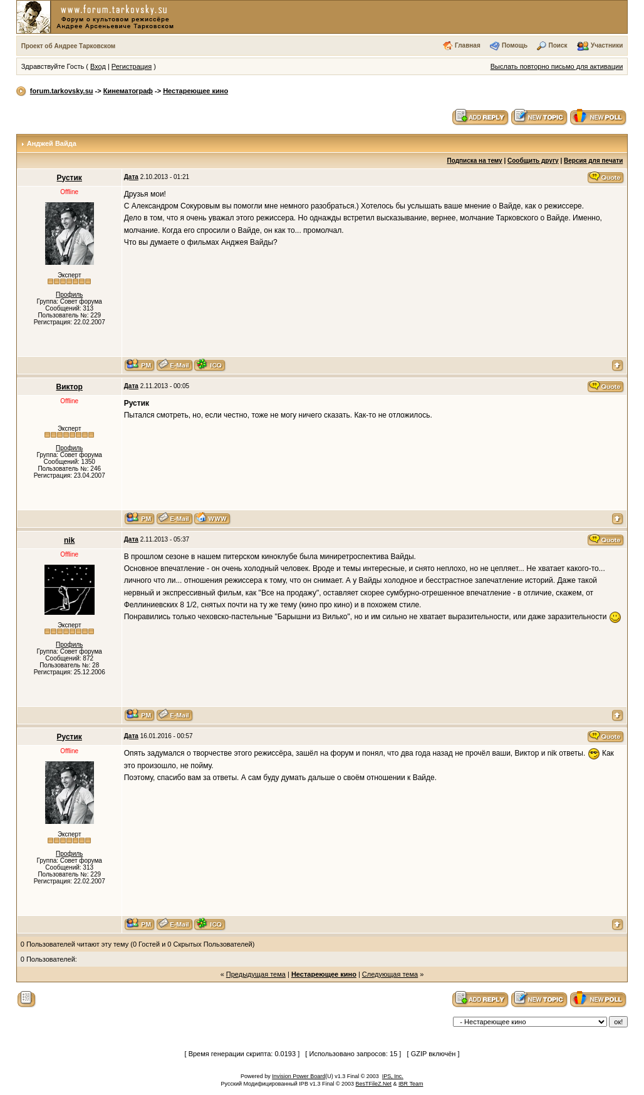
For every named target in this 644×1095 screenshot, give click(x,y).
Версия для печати (593, 160)
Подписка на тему (474, 160)
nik (69, 540)
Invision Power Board (298, 1076)
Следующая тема (390, 974)
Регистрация (132, 66)
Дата (131, 176)
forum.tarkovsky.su (61, 91)
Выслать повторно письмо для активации (557, 66)
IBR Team (410, 1084)
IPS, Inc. (392, 1076)
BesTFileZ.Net (374, 1084)
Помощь (514, 45)
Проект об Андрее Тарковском (68, 46)
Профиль (69, 294)
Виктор (69, 387)
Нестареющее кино (195, 91)
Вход (98, 66)
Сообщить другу (533, 160)
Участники (607, 45)
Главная (467, 45)
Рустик (69, 177)
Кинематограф (128, 91)
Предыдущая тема (256, 974)
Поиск (558, 45)
